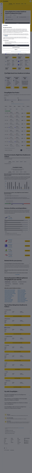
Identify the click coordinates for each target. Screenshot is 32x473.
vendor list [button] (6, 35)
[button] (16, 45)
